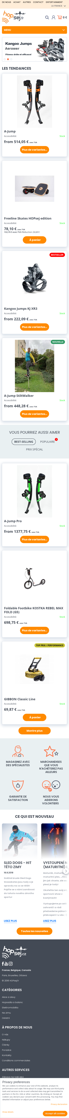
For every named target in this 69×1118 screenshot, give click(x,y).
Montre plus (35, 731)
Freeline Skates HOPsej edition (27, 218)
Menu (34, 30)
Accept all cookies (55, 1113)
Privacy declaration (59, 1104)
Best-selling (23, 441)
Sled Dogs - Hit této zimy (17, 864)
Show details (7, 1112)
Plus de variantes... (34, 150)
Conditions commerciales (16, 1060)
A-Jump (10, 131)
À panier (34, 240)
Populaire (48, 441)
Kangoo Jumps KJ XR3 (20, 308)
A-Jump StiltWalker (19, 395)
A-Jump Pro (13, 521)
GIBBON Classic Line (19, 699)
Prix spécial (34, 449)
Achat (17, 2)
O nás (5, 1034)
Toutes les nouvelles (34, 931)
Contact (38, 2)
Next (66, 871)
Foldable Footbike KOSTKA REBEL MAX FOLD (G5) (33, 610)
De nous (6, 2)
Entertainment (54, 2)
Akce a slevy (8, 997)
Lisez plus (10, 921)
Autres (27, 2)
